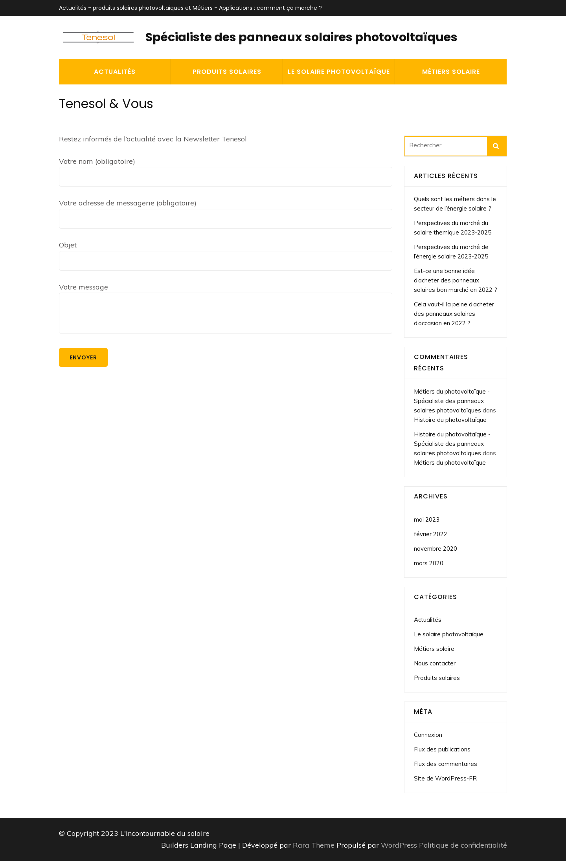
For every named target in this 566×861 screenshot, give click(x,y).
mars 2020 (428, 563)
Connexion (428, 734)
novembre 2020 (435, 548)
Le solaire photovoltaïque (339, 71)
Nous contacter (435, 663)
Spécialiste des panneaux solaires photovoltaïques (301, 37)
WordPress (399, 845)
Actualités (115, 71)
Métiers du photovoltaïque (450, 462)
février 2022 (430, 534)
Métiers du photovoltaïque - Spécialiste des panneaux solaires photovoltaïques (452, 401)
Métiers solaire (451, 71)
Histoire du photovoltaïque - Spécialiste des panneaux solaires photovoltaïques (452, 443)
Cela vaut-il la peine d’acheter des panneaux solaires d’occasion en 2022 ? (454, 313)
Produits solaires (227, 71)
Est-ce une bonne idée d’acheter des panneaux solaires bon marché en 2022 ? (455, 280)
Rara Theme (314, 845)
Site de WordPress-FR (445, 778)
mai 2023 (426, 519)
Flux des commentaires (445, 764)
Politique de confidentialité (463, 845)
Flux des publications (442, 749)
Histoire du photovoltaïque (450, 419)
